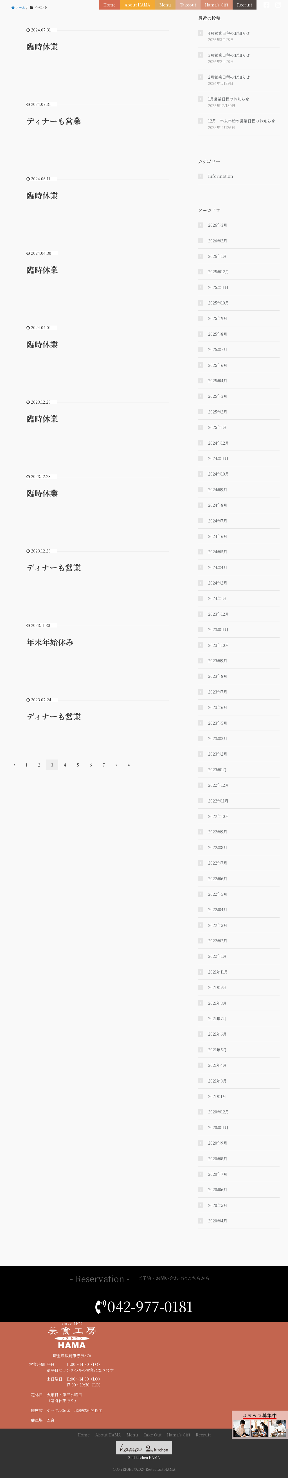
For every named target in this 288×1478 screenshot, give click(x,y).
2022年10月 (218, 816)
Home (113, 4)
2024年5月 (217, 551)
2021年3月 (217, 1081)
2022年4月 (217, 909)
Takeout (189, 4)
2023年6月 (217, 707)
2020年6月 (217, 1189)
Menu (167, 4)
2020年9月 (217, 1143)
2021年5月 (217, 1049)
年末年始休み (50, 641)
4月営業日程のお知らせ (229, 33)
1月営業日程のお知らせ (228, 99)
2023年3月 (217, 738)
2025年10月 (218, 303)
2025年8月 (217, 334)
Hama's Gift (217, 4)
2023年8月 (217, 676)
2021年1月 (217, 1096)
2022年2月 (217, 940)
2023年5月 (217, 723)
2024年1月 (217, 598)
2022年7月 (217, 863)
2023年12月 (218, 614)
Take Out (152, 1435)
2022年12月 (218, 785)
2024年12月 (218, 443)
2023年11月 (218, 629)
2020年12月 (218, 1112)
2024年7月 (217, 521)
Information (220, 176)
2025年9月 (217, 318)
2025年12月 (218, 271)
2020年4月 (217, 1221)
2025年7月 (217, 349)
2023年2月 (217, 754)
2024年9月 (217, 489)
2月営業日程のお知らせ (229, 77)
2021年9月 (217, 987)
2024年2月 (217, 583)
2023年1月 (217, 769)
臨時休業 (42, 46)
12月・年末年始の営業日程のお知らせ (241, 121)
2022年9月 (217, 831)
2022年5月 (217, 894)
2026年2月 (217, 241)
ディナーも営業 (53, 120)
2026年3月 (217, 225)
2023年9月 (217, 660)
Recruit (244, 4)
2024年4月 (217, 567)
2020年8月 (217, 1158)
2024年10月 (218, 474)
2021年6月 (217, 1034)
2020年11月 (218, 1127)
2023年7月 (217, 692)
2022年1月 (217, 956)
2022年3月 (217, 925)
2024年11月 (218, 458)
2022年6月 (217, 878)
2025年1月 (217, 427)
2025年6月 (217, 365)
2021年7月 (217, 1018)
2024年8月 (217, 505)
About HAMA (140, 4)
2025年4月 (217, 380)
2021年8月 (217, 1003)
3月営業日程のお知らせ (229, 55)
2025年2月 (217, 412)
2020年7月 (217, 1174)
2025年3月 (217, 396)
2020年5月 (217, 1205)
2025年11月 (218, 287)
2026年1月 (217, 256)
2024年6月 (217, 536)
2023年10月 (218, 645)
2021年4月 (217, 1065)
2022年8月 (217, 847)
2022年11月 (218, 801)
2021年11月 (218, 972)
